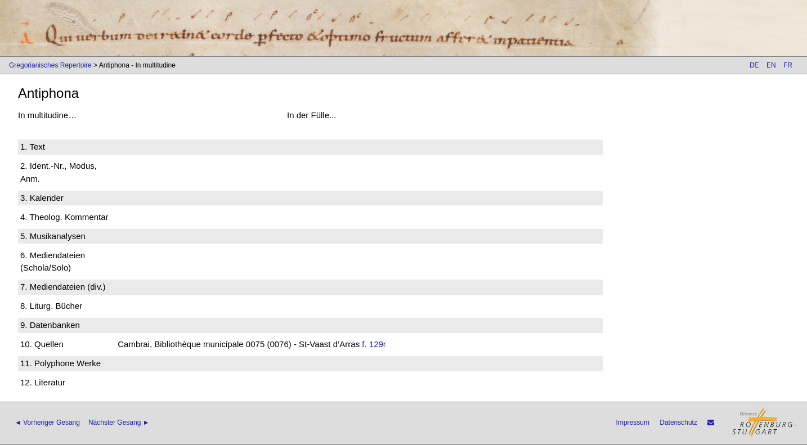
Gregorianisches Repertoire (50, 65)
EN (771, 65)
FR (787, 65)
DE (754, 65)
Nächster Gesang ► (119, 422)
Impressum (632, 422)
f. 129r (374, 344)
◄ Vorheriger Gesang (47, 422)
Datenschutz (678, 422)
